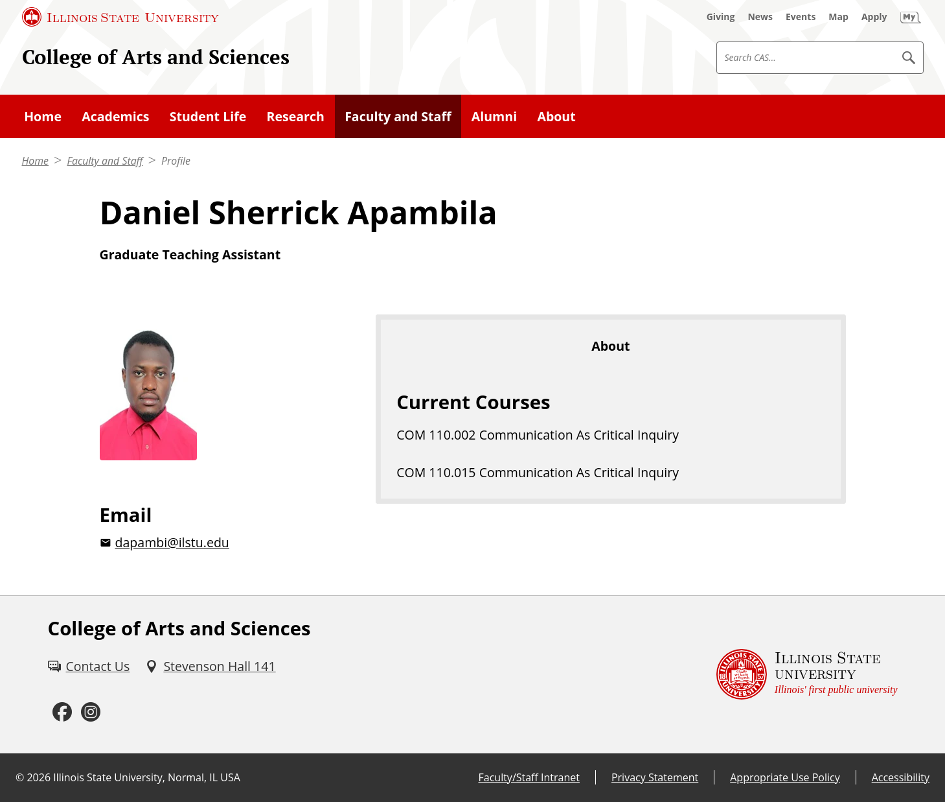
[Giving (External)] (721, 17)
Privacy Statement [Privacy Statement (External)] (654, 777)
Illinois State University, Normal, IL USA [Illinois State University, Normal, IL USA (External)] (146, 777)
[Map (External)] (838, 17)
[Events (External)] (800, 17)
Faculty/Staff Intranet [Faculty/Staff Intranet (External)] (529, 777)
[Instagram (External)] (90, 712)
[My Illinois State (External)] (911, 17)
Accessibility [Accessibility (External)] (900, 777)
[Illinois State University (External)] (120, 17)
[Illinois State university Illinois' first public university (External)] (807, 675)
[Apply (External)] (874, 17)
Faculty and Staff (104, 161)
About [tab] (610, 346)
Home (35, 161)
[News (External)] (760, 17)
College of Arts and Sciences (156, 56)
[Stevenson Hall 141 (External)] (210, 666)
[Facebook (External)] (62, 712)
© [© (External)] (20, 777)
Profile (175, 161)
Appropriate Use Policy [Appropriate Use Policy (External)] (784, 777)
